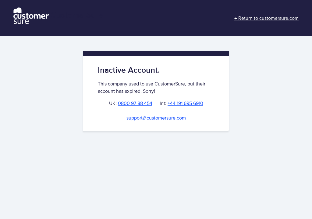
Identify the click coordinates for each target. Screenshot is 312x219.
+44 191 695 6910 (185, 103)
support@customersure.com (156, 118)
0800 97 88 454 (135, 103)
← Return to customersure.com (266, 18)
